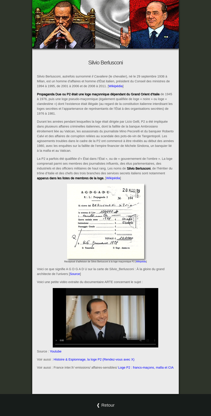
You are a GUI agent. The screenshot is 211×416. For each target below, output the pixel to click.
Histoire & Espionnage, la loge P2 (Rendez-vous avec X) (94, 359)
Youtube (56, 351)
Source (75, 274)
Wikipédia (115, 86)
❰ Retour (105, 405)
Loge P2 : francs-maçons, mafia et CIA (146, 367)
